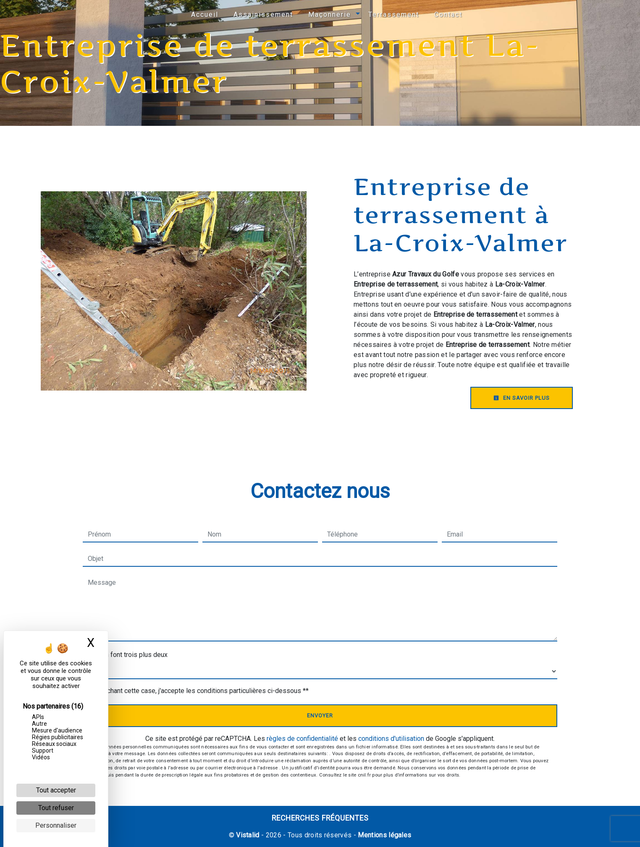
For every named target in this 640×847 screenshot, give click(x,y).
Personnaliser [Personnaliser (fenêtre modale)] (55, 825)
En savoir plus (521, 398)
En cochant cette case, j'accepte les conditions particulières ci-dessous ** (200, 691)
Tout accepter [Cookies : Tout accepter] (56, 790)
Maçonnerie (329, 14)
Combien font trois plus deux (125, 655)
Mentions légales (383, 835)
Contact (448, 14)
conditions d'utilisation (391, 739)
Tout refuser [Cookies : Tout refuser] (56, 808)
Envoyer (320, 715)
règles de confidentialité (302, 739)
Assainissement (263, 14)
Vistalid (248, 835)
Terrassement (393, 14)
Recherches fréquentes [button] (320, 818)
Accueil (204, 14)
